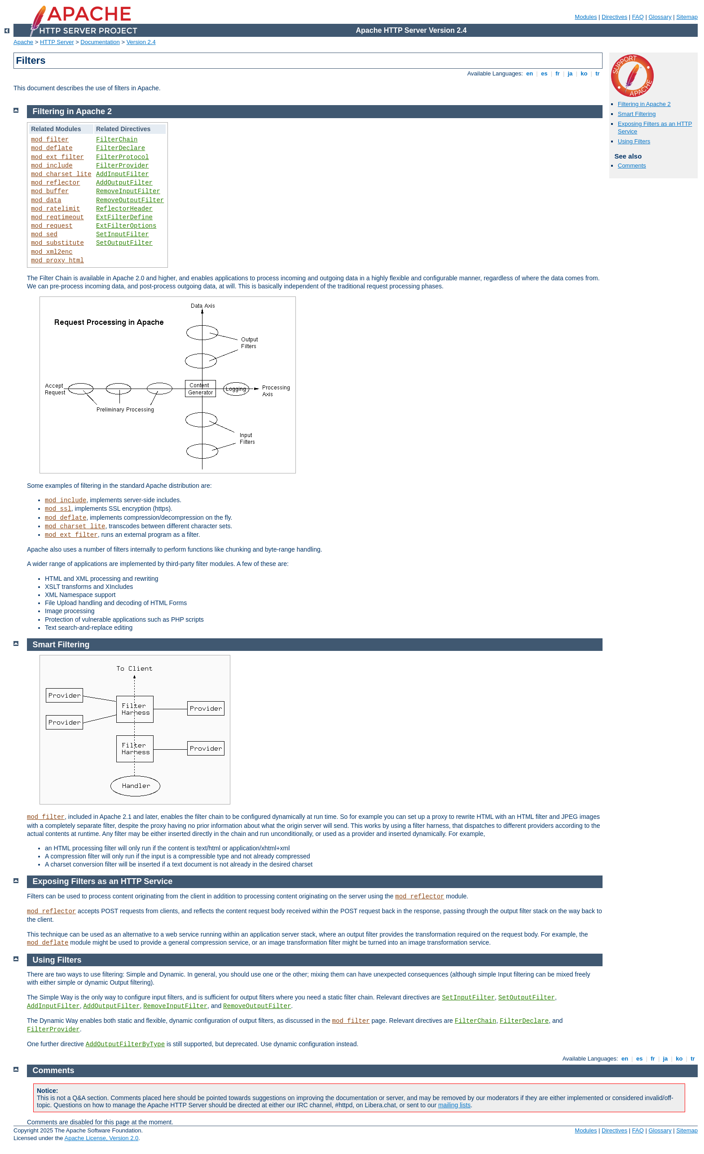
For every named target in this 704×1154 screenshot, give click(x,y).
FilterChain (116, 139)
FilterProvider (122, 165)
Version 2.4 (141, 42)
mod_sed (44, 234)
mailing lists (454, 1105)
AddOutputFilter (124, 182)
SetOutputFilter (124, 243)
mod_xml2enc (51, 252)
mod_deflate (51, 148)
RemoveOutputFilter (130, 200)
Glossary (659, 16)
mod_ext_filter (57, 157)
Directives (614, 16)
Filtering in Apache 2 (644, 104)
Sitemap (687, 16)
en (529, 73)
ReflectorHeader (124, 208)
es (544, 73)
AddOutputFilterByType (125, 1044)
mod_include (51, 165)
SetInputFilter (122, 234)
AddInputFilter (122, 174)
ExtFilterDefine (124, 217)
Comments (632, 165)
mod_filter (50, 139)
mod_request (51, 226)
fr (558, 73)
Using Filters (634, 141)
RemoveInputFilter (128, 191)
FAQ (638, 16)
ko (584, 73)
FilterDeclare (120, 148)
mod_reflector (55, 182)
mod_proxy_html (57, 260)
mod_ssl (58, 509)
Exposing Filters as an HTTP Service (103, 881)
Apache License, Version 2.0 (101, 1138)
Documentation (99, 42)
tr (598, 73)
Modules (586, 16)
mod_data (46, 200)
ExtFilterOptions (126, 226)
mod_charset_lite (61, 174)
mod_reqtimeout (57, 217)
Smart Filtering (637, 114)
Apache (23, 42)
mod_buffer (50, 191)
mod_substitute (57, 243)
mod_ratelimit (55, 208)
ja (570, 73)
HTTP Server (57, 42)
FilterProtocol (122, 157)
